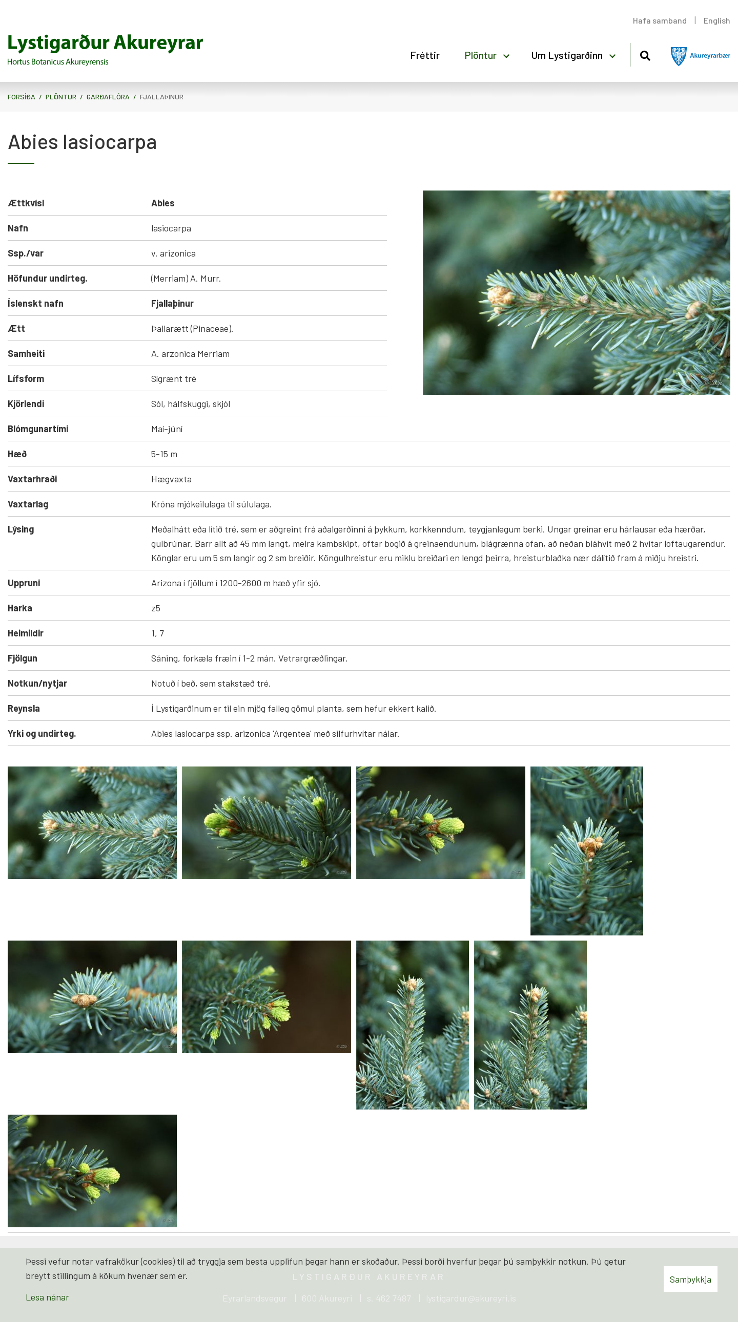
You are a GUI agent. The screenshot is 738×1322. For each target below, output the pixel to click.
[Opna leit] (645, 54)
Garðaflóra (108, 96)
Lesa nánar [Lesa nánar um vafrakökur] (47, 1297)
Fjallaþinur (161, 96)
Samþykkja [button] (690, 1279)
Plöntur (61, 96)
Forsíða (21, 96)
